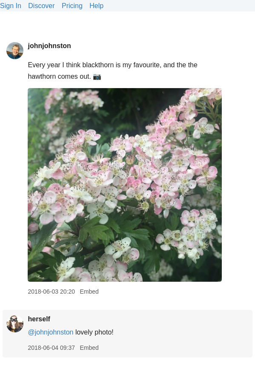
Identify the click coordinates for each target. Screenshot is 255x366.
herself (39, 319)
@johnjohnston (50, 332)
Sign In (10, 5)
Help (96, 5)
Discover (41, 5)
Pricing (72, 5)
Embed (89, 291)
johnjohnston (49, 45)
